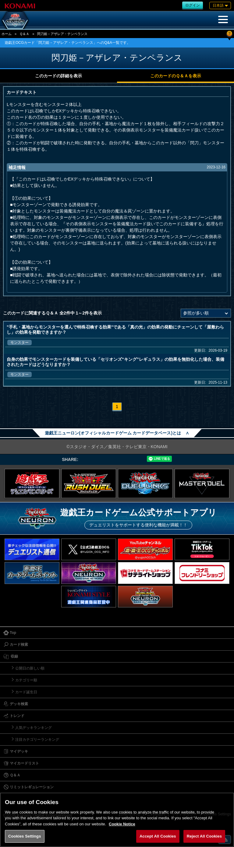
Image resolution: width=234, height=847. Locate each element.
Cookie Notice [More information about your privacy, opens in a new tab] (122, 824)
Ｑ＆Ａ (24, 34)
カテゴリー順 (26, 680)
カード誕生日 (26, 692)
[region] (117, 820)
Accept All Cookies (158, 836)
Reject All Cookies (204, 836)
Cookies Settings (24, 836)
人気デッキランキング (33, 728)
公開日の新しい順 (29, 668)
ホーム (7, 34)
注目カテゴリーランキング (37, 739)
